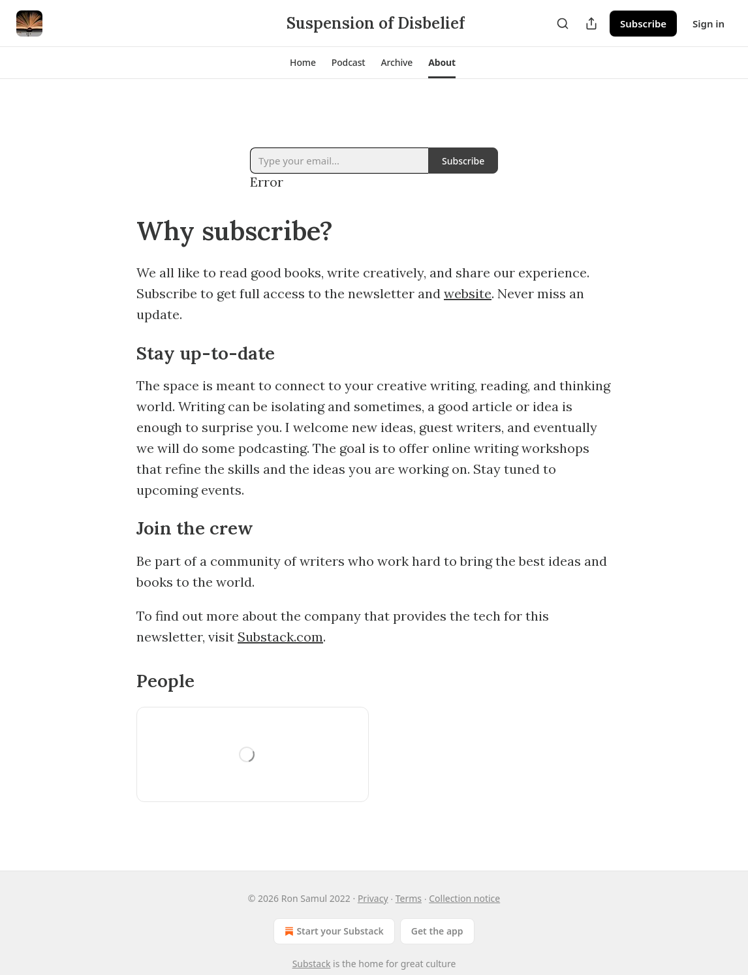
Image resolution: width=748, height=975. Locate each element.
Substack (311, 963)
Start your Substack (332, 931)
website (467, 293)
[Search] (563, 23)
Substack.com (280, 636)
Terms (409, 898)
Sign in (709, 23)
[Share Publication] (591, 23)
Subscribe (643, 23)
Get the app (437, 931)
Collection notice (464, 898)
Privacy (373, 898)
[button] (303, 62)
